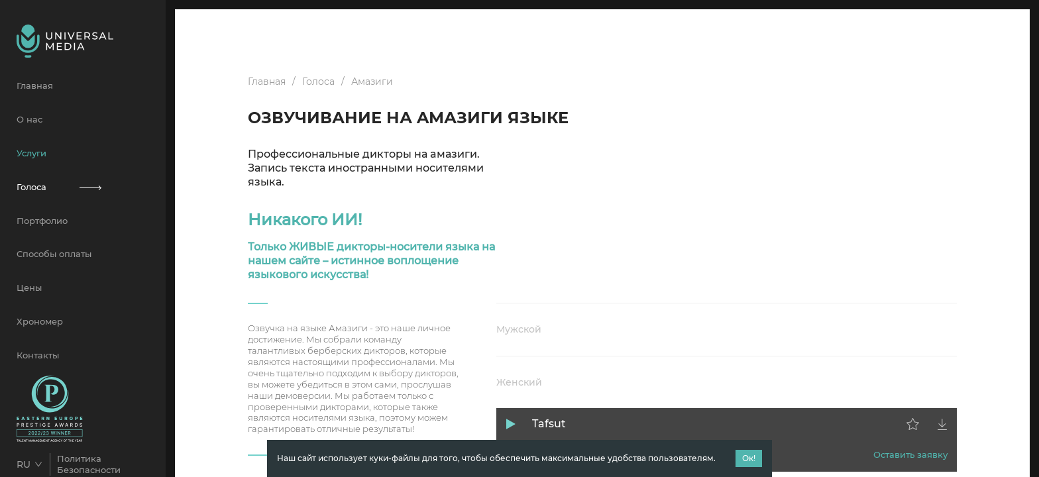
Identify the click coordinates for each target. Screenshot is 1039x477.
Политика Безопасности (89, 464)
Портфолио (42, 220)
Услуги (31, 153)
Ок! (748, 458)
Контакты (38, 355)
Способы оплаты (54, 253)
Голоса (83, 187)
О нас (29, 119)
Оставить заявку (910, 454)
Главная (35, 85)
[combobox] (33, 464)
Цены (29, 287)
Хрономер (40, 321)
